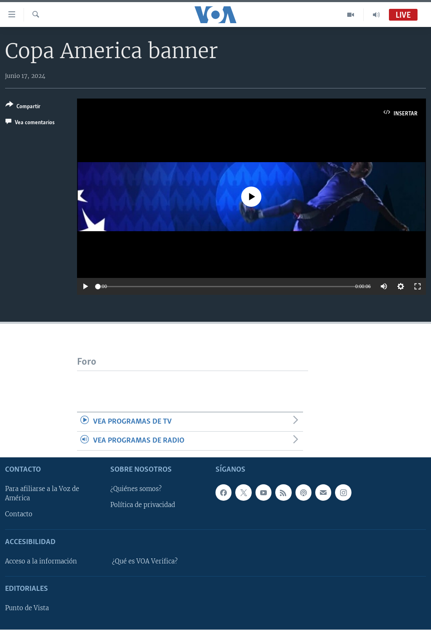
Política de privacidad (142, 505)
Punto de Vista (27, 608)
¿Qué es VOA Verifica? (145, 561)
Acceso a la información (41, 561)
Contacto (18, 514)
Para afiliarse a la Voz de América (42, 494)
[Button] (22, 107)
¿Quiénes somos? (136, 489)
